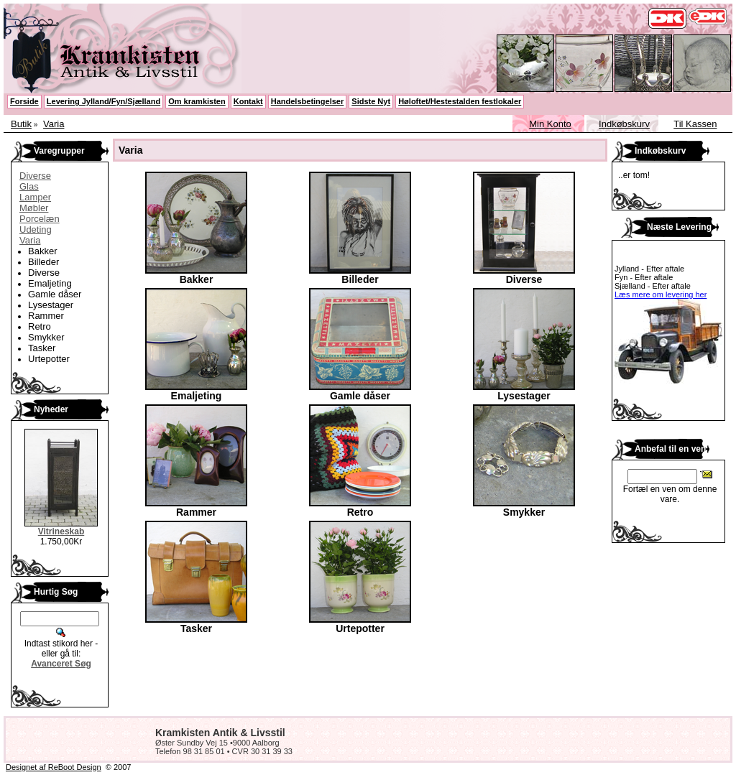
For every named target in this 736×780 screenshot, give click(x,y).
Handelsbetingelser (307, 101)
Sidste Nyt (370, 101)
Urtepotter (49, 358)
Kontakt (248, 101)
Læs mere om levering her (661, 294)
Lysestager (50, 305)
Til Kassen (695, 124)
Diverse (35, 175)
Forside (24, 101)
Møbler (33, 208)
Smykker (46, 337)
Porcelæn (39, 218)
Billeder (43, 261)
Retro (39, 326)
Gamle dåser (54, 294)
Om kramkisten (196, 101)
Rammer (46, 315)
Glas (29, 186)
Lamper (35, 197)
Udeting (35, 229)
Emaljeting (50, 283)
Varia (53, 124)
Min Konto (550, 124)
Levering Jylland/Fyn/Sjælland (103, 101)
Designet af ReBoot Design (53, 767)
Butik (21, 124)
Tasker (41, 348)
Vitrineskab (61, 531)
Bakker (42, 251)
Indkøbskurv (624, 124)
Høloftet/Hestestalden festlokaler (459, 101)
